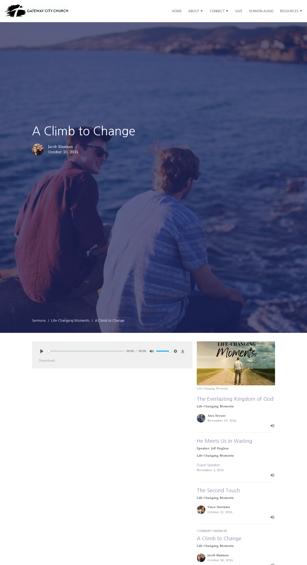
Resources (291, 11)
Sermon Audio (261, 11)
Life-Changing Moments (70, 320)
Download (47, 360)
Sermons (39, 320)
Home (177, 11)
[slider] (85, 351)
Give (238, 11)
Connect (219, 11)
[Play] (41, 351)
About (195, 11)
